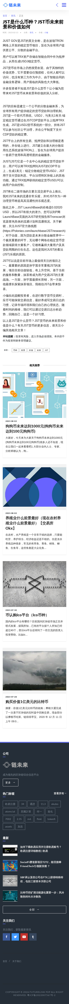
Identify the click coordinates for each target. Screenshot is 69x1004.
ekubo (54, 803)
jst (46, 350)
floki (39, 819)
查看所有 (60, 793)
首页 (5, 15)
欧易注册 (10, 803)
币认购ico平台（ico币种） (27, 615)
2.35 (19, 819)
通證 (32, 803)
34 (22, 803)
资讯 (13, 15)
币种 (15, 350)
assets (8, 826)
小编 (46, 32)
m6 (29, 819)
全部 (34, 909)
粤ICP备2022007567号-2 (41, 995)
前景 (23, 350)
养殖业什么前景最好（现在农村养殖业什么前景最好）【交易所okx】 (33, 523)
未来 (39, 350)
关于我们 (16, 961)
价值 (31, 350)
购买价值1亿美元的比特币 (27, 701)
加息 (20, 826)
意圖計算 (26, 811)
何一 (39, 811)
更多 (10, 782)
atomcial (10, 811)
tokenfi (51, 819)
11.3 (43, 803)
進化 (50, 811)
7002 (8, 819)
